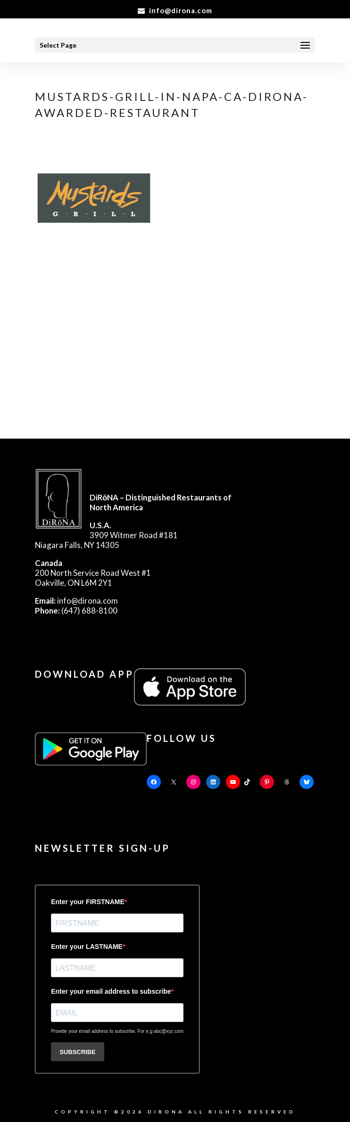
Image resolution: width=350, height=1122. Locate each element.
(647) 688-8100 (76, 610)
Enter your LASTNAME (87, 946)
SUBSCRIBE (77, 1052)
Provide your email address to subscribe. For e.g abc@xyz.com (117, 1031)
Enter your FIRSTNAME (88, 902)
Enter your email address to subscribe (111, 991)
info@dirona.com (76, 601)
